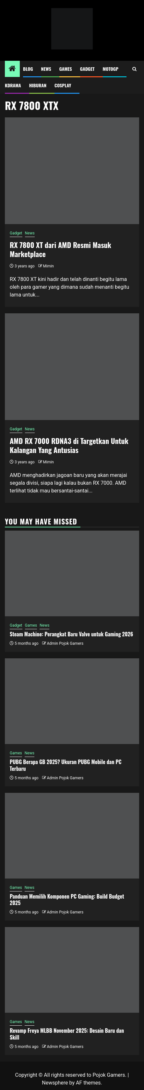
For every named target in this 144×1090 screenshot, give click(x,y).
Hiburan (37, 85)
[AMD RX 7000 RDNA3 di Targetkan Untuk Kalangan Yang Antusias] (72, 366)
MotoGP (110, 68)
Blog (28, 68)
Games (65, 68)
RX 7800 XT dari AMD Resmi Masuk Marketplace (60, 249)
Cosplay (62, 85)
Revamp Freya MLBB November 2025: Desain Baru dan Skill (67, 1034)
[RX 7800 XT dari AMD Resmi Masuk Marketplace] (72, 170)
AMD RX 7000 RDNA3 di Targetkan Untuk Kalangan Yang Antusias (69, 445)
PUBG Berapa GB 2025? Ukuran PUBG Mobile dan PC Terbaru (66, 765)
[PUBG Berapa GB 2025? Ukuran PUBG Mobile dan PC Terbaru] (72, 701)
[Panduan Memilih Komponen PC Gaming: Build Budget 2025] (72, 836)
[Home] (12, 69)
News (46, 68)
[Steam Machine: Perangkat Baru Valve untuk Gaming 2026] (72, 573)
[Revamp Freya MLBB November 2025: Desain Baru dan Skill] (72, 970)
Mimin (48, 266)
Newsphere (55, 1083)
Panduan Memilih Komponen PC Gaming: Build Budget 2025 (67, 899)
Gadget (87, 68)
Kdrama (13, 85)
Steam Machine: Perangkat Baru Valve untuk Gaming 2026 (71, 634)
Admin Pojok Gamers (65, 643)
